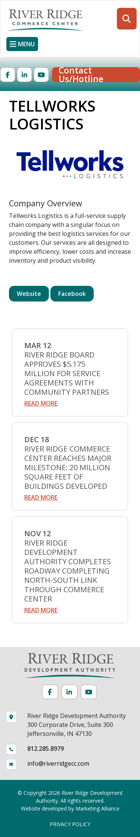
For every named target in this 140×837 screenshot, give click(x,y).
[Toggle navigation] (22, 44)
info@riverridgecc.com (58, 763)
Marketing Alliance (97, 808)
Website (29, 294)
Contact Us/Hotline (81, 74)
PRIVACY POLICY (70, 824)
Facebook (72, 294)
